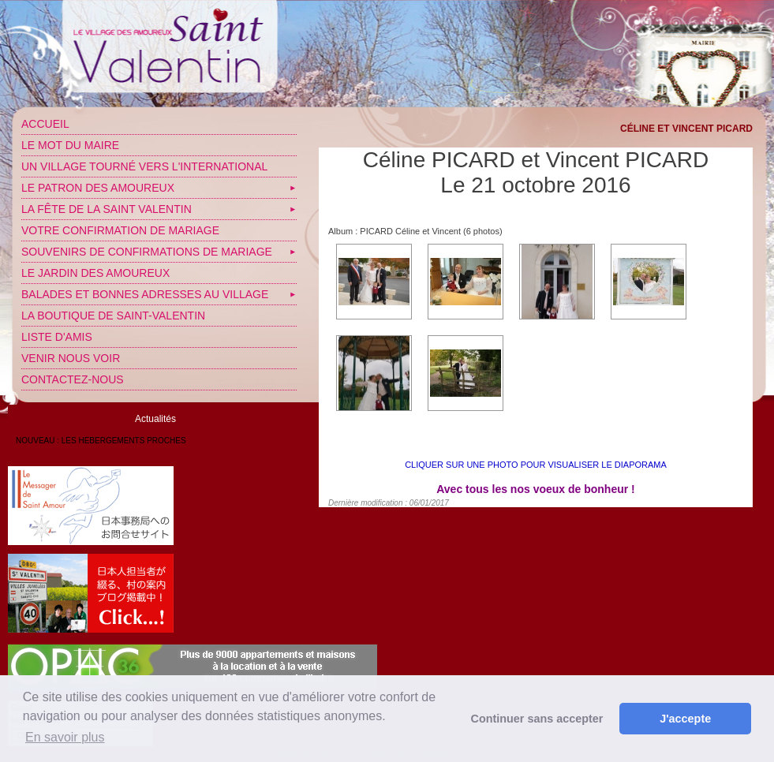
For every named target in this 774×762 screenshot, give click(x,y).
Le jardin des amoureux (95, 273)
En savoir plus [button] (65, 737)
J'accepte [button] (685, 718)
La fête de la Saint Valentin (106, 209)
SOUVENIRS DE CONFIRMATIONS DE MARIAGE (146, 251)
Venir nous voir (70, 358)
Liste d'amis (56, 337)
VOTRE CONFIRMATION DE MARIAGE (120, 230)
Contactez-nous (72, 379)
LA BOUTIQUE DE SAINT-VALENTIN (113, 315)
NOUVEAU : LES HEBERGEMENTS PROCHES (101, 440)
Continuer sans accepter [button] (537, 718)
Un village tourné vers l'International (144, 166)
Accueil (45, 124)
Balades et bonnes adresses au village (144, 294)
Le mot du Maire (70, 145)
